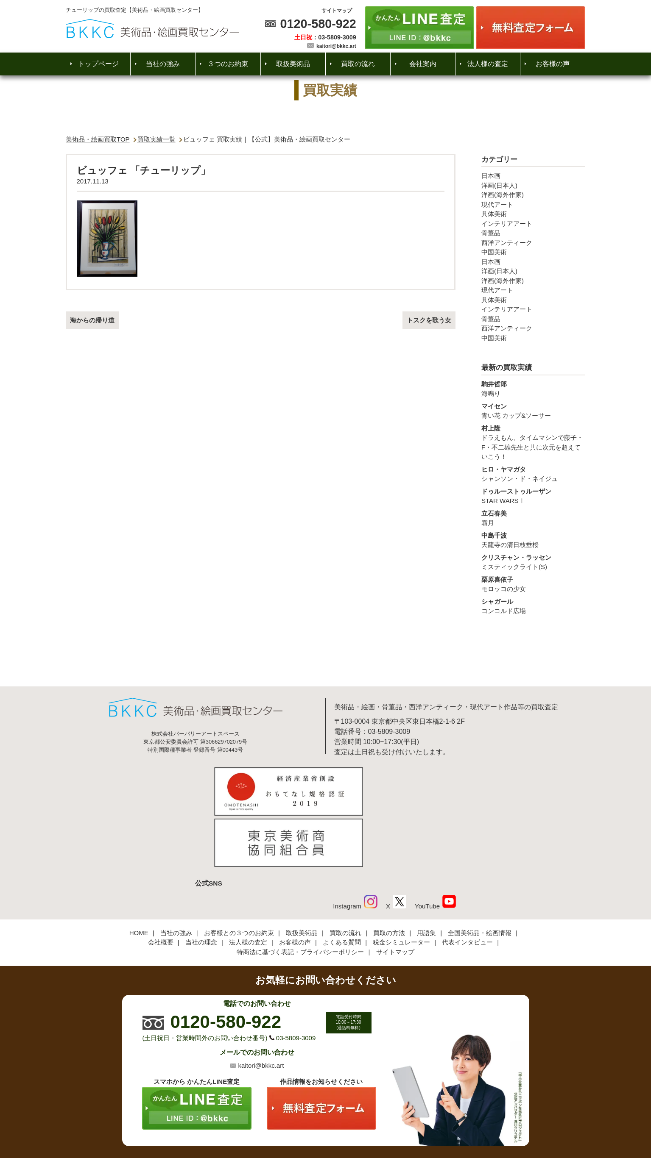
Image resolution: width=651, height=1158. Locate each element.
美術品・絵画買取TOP (98, 139)
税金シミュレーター (401, 884)
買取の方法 (389, 874)
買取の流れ (358, 63)
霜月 (533, 518)
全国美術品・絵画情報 (479, 874)
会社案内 (422, 63)
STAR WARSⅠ (533, 496)
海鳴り (533, 388)
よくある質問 (342, 884)
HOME (138, 874)
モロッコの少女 (533, 584)
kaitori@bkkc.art (336, 46)
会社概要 (160, 884)
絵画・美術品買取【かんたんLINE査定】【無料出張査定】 (152, 28)
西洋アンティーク (506, 242)
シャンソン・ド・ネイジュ (533, 474)
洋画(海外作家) (502, 194)
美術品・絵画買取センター (310, 1126)
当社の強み (163, 63)
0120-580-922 (318, 24)
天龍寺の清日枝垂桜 (533, 540)
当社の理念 (201, 884)
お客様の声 (553, 63)
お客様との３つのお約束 (239, 874)
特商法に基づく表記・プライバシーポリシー (300, 893)
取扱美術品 (293, 63)
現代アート (497, 204)
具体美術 (494, 213)
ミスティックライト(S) (533, 562)
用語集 (426, 874)
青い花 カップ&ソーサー (533, 410)
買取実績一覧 (156, 139)
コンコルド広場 (533, 606)
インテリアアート (506, 223)
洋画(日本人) (499, 185)
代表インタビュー (467, 884)
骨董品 (490, 232)
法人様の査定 (487, 63)
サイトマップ (336, 11)
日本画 (490, 175)
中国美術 (494, 251)
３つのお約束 (227, 63)
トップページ (98, 63)
